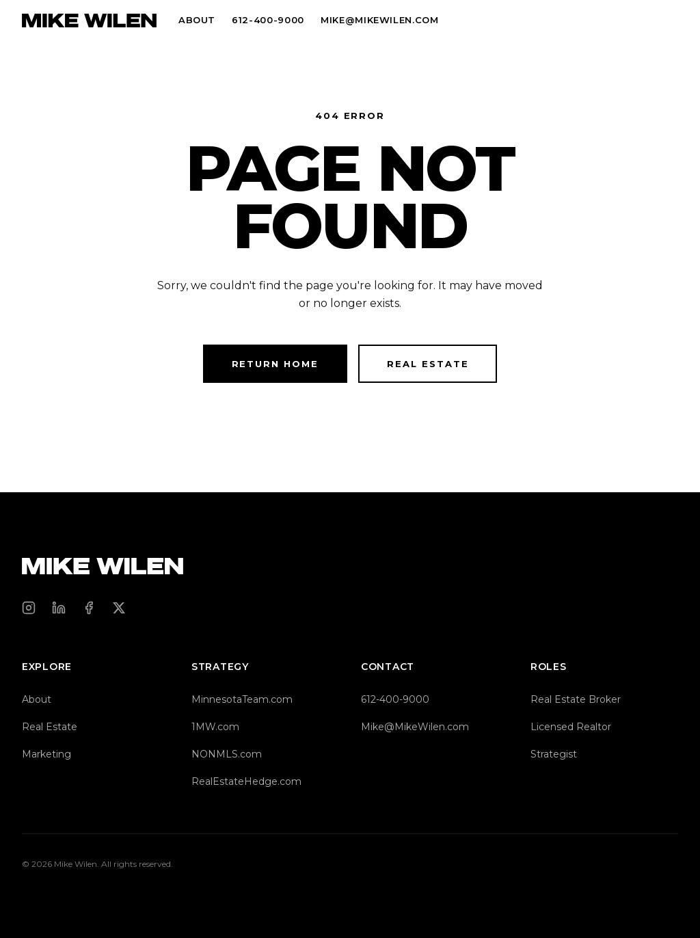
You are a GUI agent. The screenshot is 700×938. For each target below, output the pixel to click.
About (196, 19)
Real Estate (427, 363)
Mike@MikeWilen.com (415, 727)
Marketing (46, 754)
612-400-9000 (268, 19)
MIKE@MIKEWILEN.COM (380, 19)
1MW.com (215, 727)
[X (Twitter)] (119, 608)
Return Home (275, 363)
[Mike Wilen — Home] (89, 20)
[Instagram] (29, 608)
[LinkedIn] (59, 608)
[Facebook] (89, 608)
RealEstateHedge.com (246, 781)
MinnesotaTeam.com (242, 699)
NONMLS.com (226, 754)
